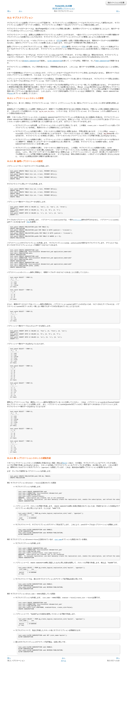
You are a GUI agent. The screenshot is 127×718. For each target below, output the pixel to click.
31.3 (28, 227)
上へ (20, 11)
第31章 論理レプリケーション (63, 8)
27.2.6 (59, 40)
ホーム (63, 716)
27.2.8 (64, 46)
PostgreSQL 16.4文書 (63, 6)
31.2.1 (64, 502)
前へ (9, 11)
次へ (118, 11)
